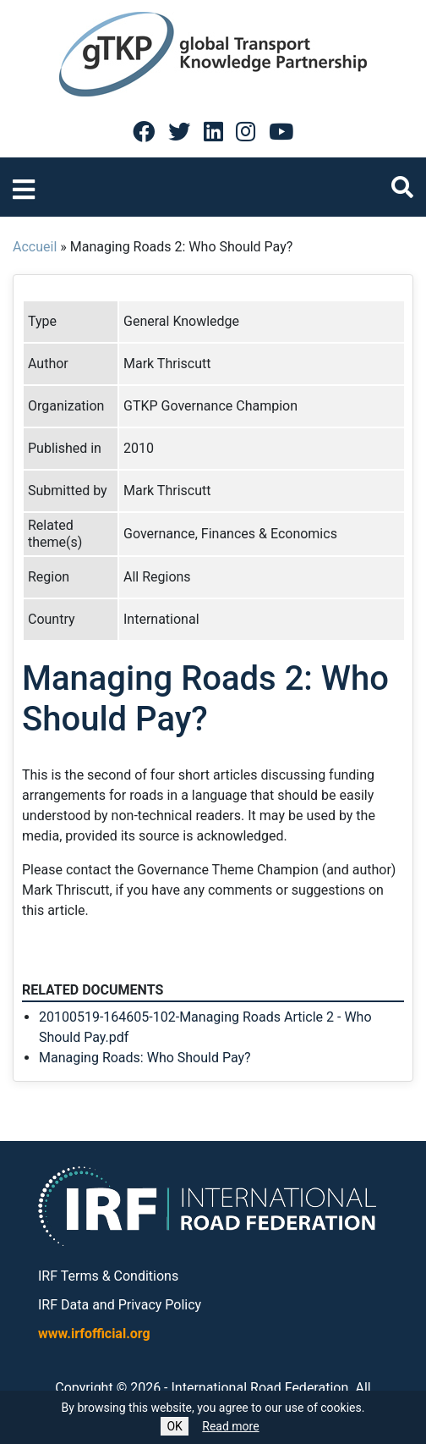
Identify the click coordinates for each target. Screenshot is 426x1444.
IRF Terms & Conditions (108, 1276)
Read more (230, 1426)
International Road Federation (260, 1388)
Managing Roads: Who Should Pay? (145, 1058)
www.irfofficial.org (94, 1334)
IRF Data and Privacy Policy (119, 1305)
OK (174, 1426)
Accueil (35, 247)
